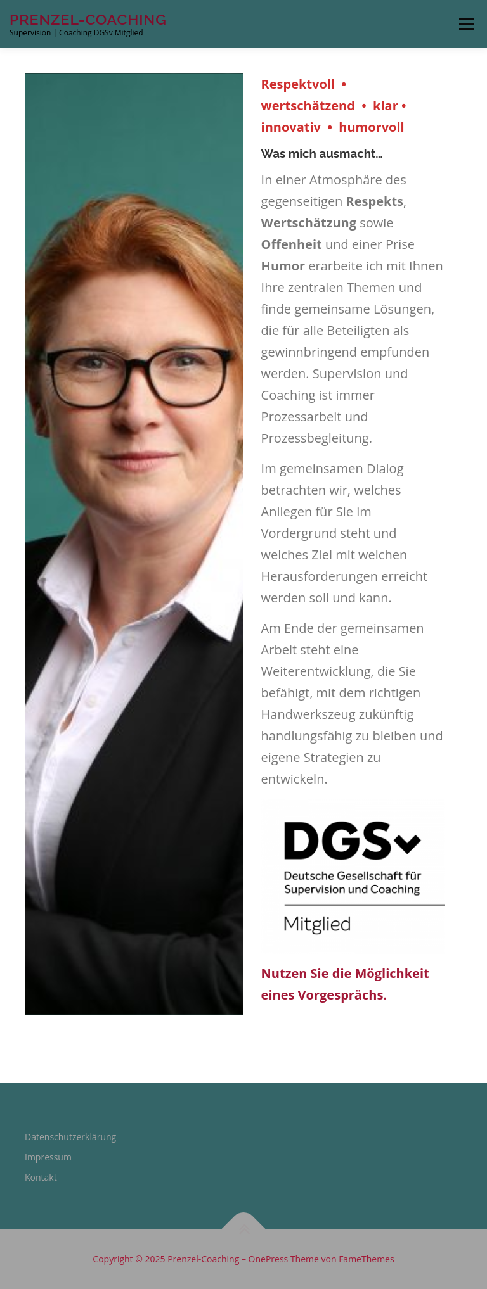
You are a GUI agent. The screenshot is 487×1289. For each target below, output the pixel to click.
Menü (466, 23)
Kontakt (41, 1177)
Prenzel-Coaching (88, 19)
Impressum (48, 1157)
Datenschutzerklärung (70, 1137)
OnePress (269, 1259)
